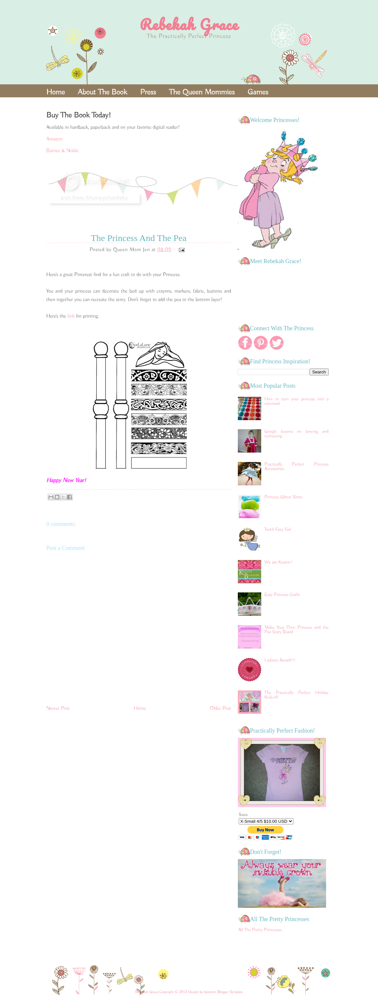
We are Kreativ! (278, 562)
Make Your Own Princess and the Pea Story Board (296, 630)
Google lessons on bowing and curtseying (296, 434)
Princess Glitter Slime (283, 497)
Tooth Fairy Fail (277, 529)
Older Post (220, 708)
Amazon (54, 139)
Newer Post (58, 708)
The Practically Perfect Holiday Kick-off (296, 695)
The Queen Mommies (202, 92)
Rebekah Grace (189, 24)
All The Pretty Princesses (260, 930)
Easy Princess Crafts (282, 595)
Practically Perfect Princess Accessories (296, 466)
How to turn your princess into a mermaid (296, 401)
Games (258, 92)
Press (148, 92)
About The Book (102, 92)
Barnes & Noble (62, 151)
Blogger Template (230, 992)
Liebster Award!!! (280, 660)
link (71, 316)
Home (55, 92)
